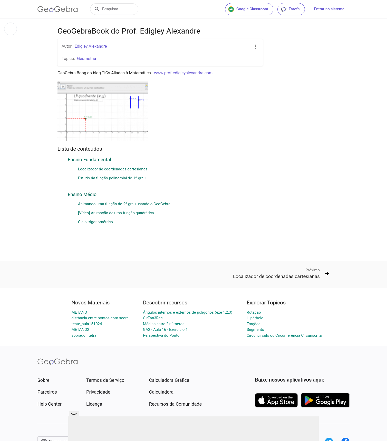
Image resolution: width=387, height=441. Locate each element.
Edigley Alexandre (91, 46)
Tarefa (290, 9)
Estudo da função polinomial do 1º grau (112, 178)
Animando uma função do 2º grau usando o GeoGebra (124, 204)
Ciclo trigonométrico (95, 222)
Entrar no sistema (329, 9)
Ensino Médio (82, 194)
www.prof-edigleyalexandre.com (183, 72)
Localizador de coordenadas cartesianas (112, 169)
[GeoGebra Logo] (57, 9)
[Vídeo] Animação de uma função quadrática (116, 213)
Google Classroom (248, 9)
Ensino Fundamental (89, 159)
